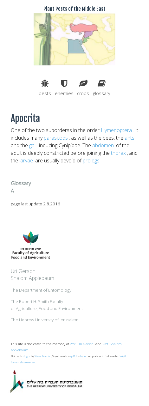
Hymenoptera (116, 130)
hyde (83, 356)
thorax (118, 152)
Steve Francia (42, 356)
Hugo (26, 356)
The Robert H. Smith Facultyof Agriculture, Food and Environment (47, 305)
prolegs (91, 160)
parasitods (56, 137)
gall (32, 145)
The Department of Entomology (41, 290)
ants (129, 137)
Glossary (21, 183)
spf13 (73, 356)
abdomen (103, 145)
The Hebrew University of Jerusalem (44, 320)
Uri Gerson (23, 271)
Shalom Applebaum (32, 278)
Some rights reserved (23, 362)
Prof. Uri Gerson (82, 344)
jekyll (123, 356)
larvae (26, 160)
